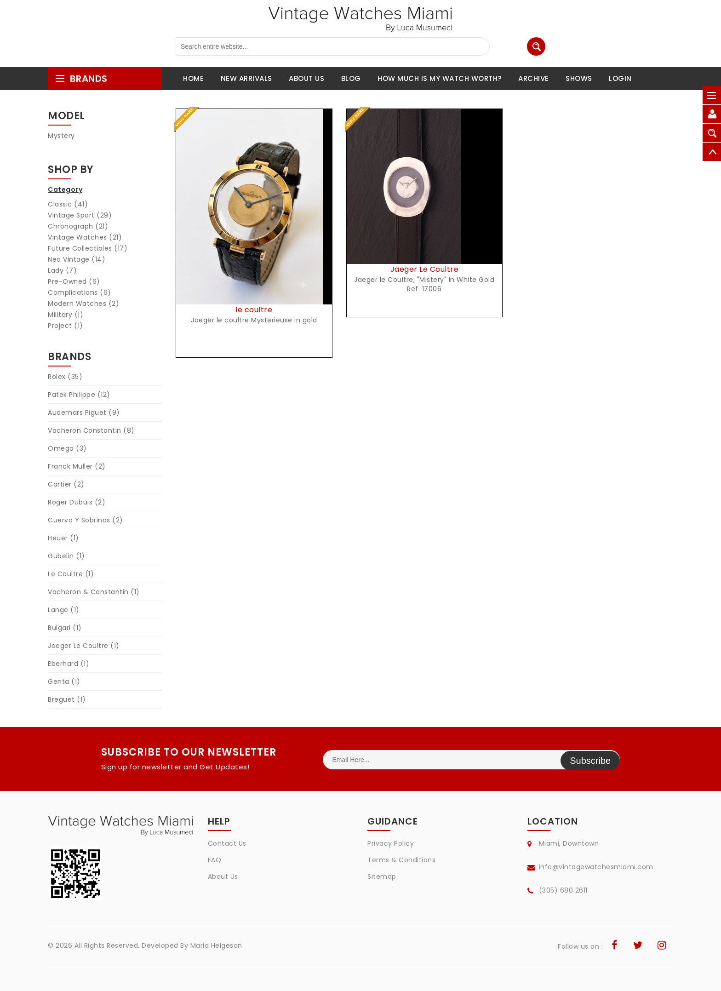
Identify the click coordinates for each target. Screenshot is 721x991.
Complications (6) (79, 292)
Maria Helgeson (216, 945)
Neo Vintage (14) (76, 259)
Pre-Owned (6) (74, 281)
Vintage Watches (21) (85, 237)
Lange (64, 609)
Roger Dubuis (76, 502)
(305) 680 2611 (563, 890)
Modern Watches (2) (83, 303)
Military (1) (65, 314)
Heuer (63, 538)
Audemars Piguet (84, 412)
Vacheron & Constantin (94, 591)
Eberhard (68, 663)
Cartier (66, 484)
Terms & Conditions (401, 860)
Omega (67, 448)
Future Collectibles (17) (87, 248)
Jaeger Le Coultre (84, 645)
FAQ (215, 860)
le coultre (253, 309)
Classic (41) (68, 204)
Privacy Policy (390, 843)
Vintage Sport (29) (80, 215)
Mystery (61, 135)
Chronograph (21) (78, 226)
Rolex (65, 376)
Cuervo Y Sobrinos (85, 520)
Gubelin (66, 556)
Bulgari (65, 627)
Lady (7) (62, 270)
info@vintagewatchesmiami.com (596, 866)
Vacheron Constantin (91, 430)
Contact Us (227, 843)
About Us (223, 876)
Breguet (67, 699)
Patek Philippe (79, 394)
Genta (64, 681)
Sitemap (381, 876)
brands (81, 78)
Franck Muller (77, 466)
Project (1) (65, 325)
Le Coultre (71, 574)
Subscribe (590, 760)
